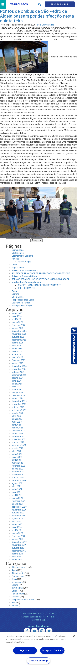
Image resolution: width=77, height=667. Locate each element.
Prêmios (16, 597)
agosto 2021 (17, 484)
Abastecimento (19, 568)
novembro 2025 (19, 334)
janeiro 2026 (17, 328)
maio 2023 (17, 422)
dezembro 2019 (19, 542)
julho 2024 (16, 381)
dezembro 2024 (19, 366)
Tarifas (15, 606)
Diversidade (17, 582)
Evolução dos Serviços (22, 306)
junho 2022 (17, 454)
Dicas (14, 579)
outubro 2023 (18, 407)
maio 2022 (17, 457)
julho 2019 (16, 557)
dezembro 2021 (19, 472)
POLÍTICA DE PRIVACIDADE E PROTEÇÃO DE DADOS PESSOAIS (41, 274)
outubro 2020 (18, 513)
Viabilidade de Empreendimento (26, 282)
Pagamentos (18, 594)
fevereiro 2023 (18, 431)
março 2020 (17, 533)
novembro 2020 (19, 510)
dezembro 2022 (19, 437)
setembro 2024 (19, 375)
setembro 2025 (19, 340)
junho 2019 (17, 560)
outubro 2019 (18, 548)
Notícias (15, 259)
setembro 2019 (19, 551)
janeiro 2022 (17, 469)
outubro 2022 (18, 443)
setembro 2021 (19, 481)
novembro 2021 (19, 475)
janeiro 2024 (17, 399)
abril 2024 (16, 390)
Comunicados (18, 250)
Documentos (18, 253)
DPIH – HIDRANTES (26, 288)
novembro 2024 (19, 369)
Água (14, 291)
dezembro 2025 (19, 331)
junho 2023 (17, 419)
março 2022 (17, 463)
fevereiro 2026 (18, 325)
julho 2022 (16, 451)
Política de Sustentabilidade (24, 277)
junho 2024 (17, 384)
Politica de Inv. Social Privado (25, 271)
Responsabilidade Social (23, 300)
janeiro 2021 (17, 504)
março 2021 (17, 498)
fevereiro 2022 (18, 466)
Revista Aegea (24, 262)
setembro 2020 (19, 516)
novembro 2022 (19, 440)
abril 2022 (16, 460)
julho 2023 (16, 416)
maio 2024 (17, 387)
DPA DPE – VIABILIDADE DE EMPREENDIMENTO (39, 285)
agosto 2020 (17, 519)
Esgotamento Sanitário (22, 256)
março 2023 (17, 428)
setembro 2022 (19, 446)
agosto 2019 (17, 554)
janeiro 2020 (17, 539)
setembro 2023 (19, 410)
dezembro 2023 (19, 402)
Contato (15, 294)
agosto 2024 (17, 378)
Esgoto (15, 585)
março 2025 (17, 358)
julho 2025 (16, 346)
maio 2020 (17, 528)
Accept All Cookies (52, 650)
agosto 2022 (17, 448)
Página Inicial (18, 268)
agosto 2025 (17, 343)
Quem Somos (18, 297)
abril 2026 (16, 320)
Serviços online (60, 5)
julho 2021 (16, 487)
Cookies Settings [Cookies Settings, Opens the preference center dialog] (38, 661)
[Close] (74, 636)
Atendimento (18, 573)
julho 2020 (16, 522)
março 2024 (17, 393)
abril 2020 (16, 531)
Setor (14, 603)
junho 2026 (17, 314)
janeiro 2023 (17, 434)
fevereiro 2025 (18, 361)
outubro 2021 (18, 478)
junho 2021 (17, 490)
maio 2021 (17, 492)
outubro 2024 (18, 372)
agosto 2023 (17, 413)
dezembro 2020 (19, 507)
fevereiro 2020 (18, 536)
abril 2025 (16, 355)
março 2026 (17, 322)
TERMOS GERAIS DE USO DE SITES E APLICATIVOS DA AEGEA (40, 280)
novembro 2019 (19, 545)
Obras (14, 265)
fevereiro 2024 (18, 396)
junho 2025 (17, 349)
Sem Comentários (45, 25)
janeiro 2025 (17, 364)
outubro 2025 (18, 337)
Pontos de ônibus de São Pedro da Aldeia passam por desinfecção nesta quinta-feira (37, 16)
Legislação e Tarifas (21, 303)
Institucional (17, 588)
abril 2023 (16, 425)
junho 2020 (17, 525)
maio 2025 (17, 352)
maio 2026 (17, 317)
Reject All (25, 650)
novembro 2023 (19, 405)
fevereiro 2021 (18, 501)
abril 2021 (16, 495)
